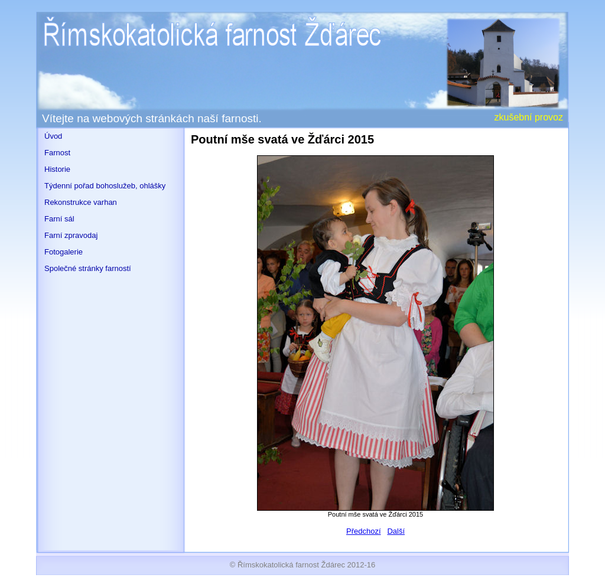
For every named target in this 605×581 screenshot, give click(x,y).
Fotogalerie (63, 251)
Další (396, 531)
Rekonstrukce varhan (80, 202)
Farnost (57, 152)
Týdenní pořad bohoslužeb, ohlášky (104, 185)
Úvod (53, 136)
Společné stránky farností (87, 268)
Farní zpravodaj (70, 235)
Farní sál (59, 218)
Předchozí (363, 531)
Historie (57, 169)
